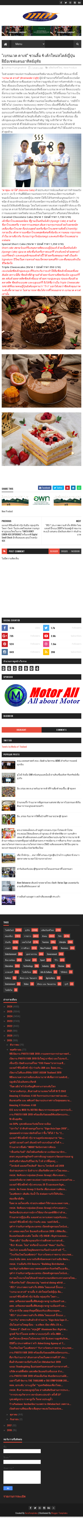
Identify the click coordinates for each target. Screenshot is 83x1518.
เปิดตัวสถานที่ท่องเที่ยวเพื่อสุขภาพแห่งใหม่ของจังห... (36, 1409)
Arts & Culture (46, 973)
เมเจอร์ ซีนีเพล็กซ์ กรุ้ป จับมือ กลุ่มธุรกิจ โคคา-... (34, 1297)
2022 (10, 1027)
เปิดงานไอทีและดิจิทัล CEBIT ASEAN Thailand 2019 (35, 1073)
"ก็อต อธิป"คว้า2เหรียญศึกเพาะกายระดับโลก (32, 1087)
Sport (42, 961)
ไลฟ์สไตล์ (9, 931)
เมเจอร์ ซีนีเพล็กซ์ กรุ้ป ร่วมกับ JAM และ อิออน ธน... (35, 1069)
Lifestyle (62, 943)
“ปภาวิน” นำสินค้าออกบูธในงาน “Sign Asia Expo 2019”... (39, 1129)
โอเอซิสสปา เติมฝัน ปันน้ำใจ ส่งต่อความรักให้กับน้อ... (36, 1195)
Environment (10, 985)
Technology (28, 967)
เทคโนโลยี (26, 943)
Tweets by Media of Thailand (14, 748)
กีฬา (60, 937)
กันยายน (14, 1420)
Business (64, 949)
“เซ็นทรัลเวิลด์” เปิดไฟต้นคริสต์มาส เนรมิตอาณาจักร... (38, 1153)
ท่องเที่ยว (9, 937)
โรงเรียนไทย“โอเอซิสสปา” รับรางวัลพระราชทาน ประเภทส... (41, 1349)
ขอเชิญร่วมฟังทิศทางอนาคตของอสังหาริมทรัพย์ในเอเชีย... (39, 1269)
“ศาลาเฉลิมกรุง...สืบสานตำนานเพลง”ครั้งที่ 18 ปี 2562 (37, 1092)
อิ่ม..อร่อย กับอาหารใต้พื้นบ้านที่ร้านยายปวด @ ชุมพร (42, 817)
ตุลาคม (14, 1415)
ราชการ (27, 937)
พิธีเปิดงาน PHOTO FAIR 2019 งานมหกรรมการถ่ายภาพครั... (40, 1055)
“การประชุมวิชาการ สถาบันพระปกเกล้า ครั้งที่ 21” (35, 1395)
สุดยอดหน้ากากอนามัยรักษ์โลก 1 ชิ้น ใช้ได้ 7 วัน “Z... (36, 1134)
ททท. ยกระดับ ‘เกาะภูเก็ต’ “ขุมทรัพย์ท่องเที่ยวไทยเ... (36, 1386)
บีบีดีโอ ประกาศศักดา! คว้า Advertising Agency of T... (37, 1344)
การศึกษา (25, 949)
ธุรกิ (66, 985)
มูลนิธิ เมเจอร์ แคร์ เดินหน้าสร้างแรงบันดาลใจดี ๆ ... (36, 1143)
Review (61, 967)
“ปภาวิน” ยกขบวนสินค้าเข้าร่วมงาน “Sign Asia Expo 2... (39, 1321)
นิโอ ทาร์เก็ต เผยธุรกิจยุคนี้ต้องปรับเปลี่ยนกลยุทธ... (35, 1311)
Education (9, 967)
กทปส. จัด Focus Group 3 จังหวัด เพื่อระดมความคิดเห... (38, 1190)
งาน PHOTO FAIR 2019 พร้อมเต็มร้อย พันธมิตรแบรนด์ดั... (38, 1377)
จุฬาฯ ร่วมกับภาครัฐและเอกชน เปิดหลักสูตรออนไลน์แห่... (39, 1227)
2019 (10, 1041)
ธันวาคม (15, 1045)
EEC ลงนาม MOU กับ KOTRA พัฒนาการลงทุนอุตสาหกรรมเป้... (40, 1111)
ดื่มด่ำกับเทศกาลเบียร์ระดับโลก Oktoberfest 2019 (35, 1363)
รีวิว (56, 961)
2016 (10, 1431)
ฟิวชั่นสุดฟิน (15, 1120)
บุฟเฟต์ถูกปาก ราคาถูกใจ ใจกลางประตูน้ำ (31, 1400)
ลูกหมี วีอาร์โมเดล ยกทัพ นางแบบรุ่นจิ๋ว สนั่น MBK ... (36, 1335)
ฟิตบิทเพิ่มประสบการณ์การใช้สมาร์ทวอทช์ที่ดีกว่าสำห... (38, 1213)
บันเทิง (8, 943)
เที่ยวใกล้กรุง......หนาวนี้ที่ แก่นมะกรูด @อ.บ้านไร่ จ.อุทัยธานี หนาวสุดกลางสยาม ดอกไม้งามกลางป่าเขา (48, 857)
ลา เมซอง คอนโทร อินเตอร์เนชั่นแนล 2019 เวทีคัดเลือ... (38, 1232)
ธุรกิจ (27, 931)
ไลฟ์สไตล (26, 973)
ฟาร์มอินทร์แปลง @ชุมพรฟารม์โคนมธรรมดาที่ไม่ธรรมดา (44, 870)
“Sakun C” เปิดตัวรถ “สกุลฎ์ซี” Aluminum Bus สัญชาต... (38, 1330)
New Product (70, 68)
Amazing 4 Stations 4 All (22, 1106)
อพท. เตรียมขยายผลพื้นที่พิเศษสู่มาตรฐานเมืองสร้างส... (37, 1302)
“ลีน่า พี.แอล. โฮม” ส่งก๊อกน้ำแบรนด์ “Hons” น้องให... (37, 1246)
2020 (10, 1036)
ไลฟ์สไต (8, 991)
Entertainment (10, 955)
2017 (9, 1426)
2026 (10, 1007)
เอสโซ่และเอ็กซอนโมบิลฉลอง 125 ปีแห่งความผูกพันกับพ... (39, 1339)
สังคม (44, 937)
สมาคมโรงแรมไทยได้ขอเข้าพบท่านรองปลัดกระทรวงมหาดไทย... (43, 1279)
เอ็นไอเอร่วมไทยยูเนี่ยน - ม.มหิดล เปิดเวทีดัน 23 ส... (36, 1325)
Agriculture (50, 979)
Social (27, 961)
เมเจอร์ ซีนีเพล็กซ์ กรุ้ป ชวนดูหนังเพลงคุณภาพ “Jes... (36, 1139)
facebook (75, 552)
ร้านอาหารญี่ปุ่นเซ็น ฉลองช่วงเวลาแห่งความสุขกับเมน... (38, 1218)
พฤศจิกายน (16, 1050)
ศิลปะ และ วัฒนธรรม (46, 985)
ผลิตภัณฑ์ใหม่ (55, 68)
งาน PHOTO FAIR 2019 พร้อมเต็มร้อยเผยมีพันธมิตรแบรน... (39, 1115)
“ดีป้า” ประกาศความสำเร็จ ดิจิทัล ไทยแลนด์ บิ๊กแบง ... (37, 1288)
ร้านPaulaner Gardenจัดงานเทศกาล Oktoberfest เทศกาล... (40, 1405)
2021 (10, 1032)
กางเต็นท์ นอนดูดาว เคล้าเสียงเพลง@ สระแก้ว (38, 897)
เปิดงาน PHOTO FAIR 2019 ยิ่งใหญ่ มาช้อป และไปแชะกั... (39, 1059)
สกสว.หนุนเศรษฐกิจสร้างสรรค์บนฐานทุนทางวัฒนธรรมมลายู (41, 1157)
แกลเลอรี (9, 973)
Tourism (45, 943)
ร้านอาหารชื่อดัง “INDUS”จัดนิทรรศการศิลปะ (32, 1148)
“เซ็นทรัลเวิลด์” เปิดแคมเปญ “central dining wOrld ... (37, 1283)
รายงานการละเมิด (14, 1497)
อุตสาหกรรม (31, 955)
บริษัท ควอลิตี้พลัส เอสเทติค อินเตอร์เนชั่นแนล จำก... (36, 1372)
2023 (10, 1022)
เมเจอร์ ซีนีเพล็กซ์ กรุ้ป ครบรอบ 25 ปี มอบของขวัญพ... (37, 1185)
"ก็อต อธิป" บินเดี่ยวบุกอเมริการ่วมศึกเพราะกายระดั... (36, 1241)
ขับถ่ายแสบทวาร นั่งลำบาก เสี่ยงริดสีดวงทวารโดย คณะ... (39, 1171)
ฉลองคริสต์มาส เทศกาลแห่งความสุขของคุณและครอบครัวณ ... (42, 1181)
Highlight (21, 731)
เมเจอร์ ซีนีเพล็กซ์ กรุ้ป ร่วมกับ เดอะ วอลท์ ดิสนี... (34, 1223)
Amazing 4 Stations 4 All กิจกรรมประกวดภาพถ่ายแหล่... (39, 1097)
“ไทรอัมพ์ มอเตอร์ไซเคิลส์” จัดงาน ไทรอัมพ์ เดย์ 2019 (36, 1167)
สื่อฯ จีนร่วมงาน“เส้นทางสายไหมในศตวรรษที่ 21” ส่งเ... (38, 1358)
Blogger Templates (59, 1514)
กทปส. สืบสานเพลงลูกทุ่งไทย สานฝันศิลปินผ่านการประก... (39, 1391)
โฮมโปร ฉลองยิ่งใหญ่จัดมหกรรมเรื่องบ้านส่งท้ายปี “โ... (37, 1251)
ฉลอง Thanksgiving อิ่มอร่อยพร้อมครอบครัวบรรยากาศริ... (39, 1367)
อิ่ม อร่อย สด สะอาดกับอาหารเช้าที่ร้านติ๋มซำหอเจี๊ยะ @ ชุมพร (46, 789)
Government (52, 955)
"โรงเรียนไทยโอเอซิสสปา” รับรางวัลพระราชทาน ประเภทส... (41, 1255)
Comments (61, 731)
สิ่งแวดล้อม (10, 961)
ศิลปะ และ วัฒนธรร (28, 979)
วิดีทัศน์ (64, 973)
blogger (54, 552)
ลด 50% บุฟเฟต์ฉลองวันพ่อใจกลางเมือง (30, 1125)
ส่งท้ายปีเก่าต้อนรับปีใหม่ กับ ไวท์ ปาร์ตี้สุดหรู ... (33, 1162)
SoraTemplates (31, 1514)
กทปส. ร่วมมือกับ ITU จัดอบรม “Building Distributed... (37, 1265)
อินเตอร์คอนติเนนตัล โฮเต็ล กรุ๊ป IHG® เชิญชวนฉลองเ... (38, 1237)
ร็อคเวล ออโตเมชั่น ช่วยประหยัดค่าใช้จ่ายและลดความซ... (39, 1204)
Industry (45, 967)
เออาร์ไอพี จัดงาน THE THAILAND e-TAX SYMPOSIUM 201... (39, 1381)
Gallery (8, 979)
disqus (64, 552)
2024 (10, 1017)
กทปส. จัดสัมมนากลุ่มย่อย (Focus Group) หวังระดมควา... (38, 1209)
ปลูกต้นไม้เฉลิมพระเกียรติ (22, 1083)
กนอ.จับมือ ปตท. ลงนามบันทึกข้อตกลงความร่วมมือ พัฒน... (39, 1260)
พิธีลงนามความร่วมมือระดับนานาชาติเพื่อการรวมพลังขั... (39, 1078)
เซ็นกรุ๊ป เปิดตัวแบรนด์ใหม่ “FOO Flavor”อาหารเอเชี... (37, 1064)
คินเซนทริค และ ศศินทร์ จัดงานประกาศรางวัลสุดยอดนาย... (40, 1101)
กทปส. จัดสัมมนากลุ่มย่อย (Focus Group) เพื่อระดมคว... (38, 1176)
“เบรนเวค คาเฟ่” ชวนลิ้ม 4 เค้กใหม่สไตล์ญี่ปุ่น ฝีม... (36, 1293)
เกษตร (8, 949)
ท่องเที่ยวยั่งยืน (16, 1199)
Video (26, 985)
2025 (10, 1012)
